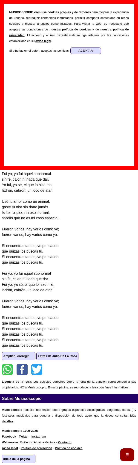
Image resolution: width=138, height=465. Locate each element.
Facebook (22, 369)
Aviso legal (10, 448)
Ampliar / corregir (16, 356)
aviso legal (43, 41)
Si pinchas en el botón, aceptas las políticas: (39, 50)
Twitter (36, 369)
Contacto (65, 442)
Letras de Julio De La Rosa (57, 356)
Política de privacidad (36, 448)
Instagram (39, 436)
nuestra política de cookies (70, 29)
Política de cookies (69, 448)
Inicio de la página (16, 459)
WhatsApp (7, 369)
